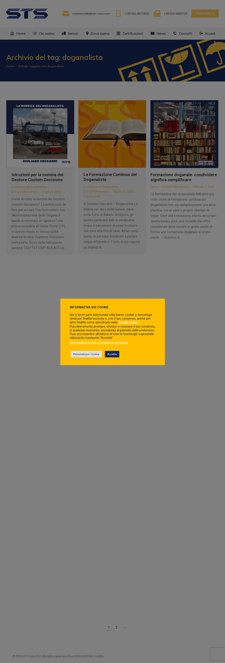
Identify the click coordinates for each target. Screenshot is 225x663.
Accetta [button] (112, 354)
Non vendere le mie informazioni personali (99, 342)
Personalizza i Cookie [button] (86, 354)
